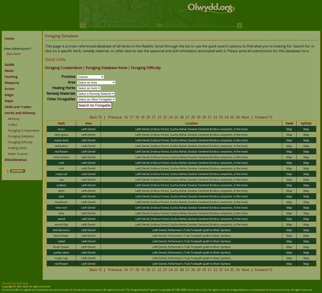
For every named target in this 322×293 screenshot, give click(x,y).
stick (61, 196)
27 (187, 117)
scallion (61, 185)
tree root (61, 208)
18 (137, 117)
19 (143, 117)
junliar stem (61, 252)
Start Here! (13, 54)
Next (245, 117)
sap (61, 179)
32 (215, 117)
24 (171, 117)
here (305, 51)
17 (131, 117)
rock (61, 163)
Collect (12, 125)
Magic (9, 95)
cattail (61, 241)
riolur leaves (61, 157)
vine (61, 213)
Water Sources (18, 154)
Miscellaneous (16, 160)
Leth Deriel (88, 129)
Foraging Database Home (106, 67)
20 (148, 117)
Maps (9, 101)
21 (154, 117)
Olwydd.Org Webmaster (15, 283)
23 (165, 117)
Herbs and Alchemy (20, 113)
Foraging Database (21, 136)
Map (289, 129)
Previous (115, 117)
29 (199, 117)
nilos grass (61, 135)
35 (232, 117)
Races (9, 70)
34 (227, 117)
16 (126, 117)
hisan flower (61, 247)
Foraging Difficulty (20, 142)
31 (210, 117)
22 (159, 117)
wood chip (61, 224)
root (61, 168)
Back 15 (96, 117)
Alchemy (14, 119)
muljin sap (61, 258)
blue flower (61, 236)
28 (193, 117)
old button (61, 146)
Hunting (11, 76)
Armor (10, 89)
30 (204, 117)
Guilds (9, 64)
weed (61, 219)
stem (61, 191)
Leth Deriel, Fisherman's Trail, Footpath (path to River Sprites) (191, 230)
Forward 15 (263, 117)
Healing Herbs (17, 148)
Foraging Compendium (24, 130)
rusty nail (61, 174)
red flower (61, 151)
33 (221, 117)
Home (9, 38)
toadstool (61, 202)
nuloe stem (61, 140)
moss (61, 129)
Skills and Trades (18, 107)
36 (238, 117)
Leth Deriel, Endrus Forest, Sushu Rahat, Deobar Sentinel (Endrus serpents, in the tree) (191, 129)
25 (176, 117)
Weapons (12, 82)
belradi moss (61, 230)
